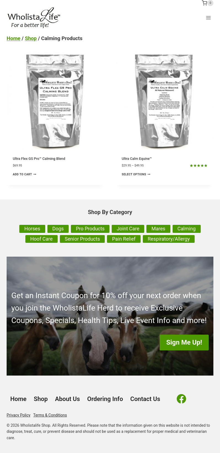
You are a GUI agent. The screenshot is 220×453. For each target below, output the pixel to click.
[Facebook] (181, 398)
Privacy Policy (18, 415)
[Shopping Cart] (207, 3)
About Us (67, 398)
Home (13, 38)
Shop (31, 38)
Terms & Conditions (50, 415)
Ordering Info (105, 398)
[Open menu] (208, 17)
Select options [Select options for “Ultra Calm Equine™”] (136, 174)
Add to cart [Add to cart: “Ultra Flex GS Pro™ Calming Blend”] (24, 174)
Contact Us (145, 398)
